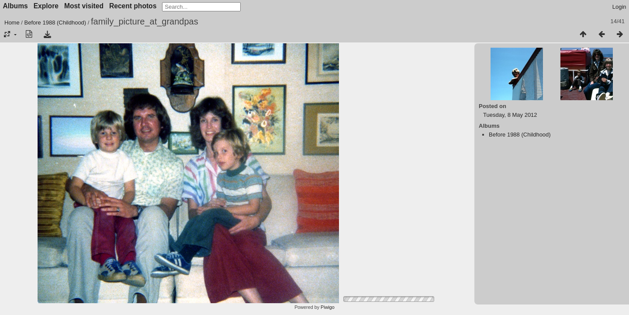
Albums (15, 6)
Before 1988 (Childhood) (55, 22)
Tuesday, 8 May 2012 (510, 115)
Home (12, 22)
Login (619, 7)
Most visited (84, 6)
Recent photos (132, 6)
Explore (46, 6)
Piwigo (328, 307)
